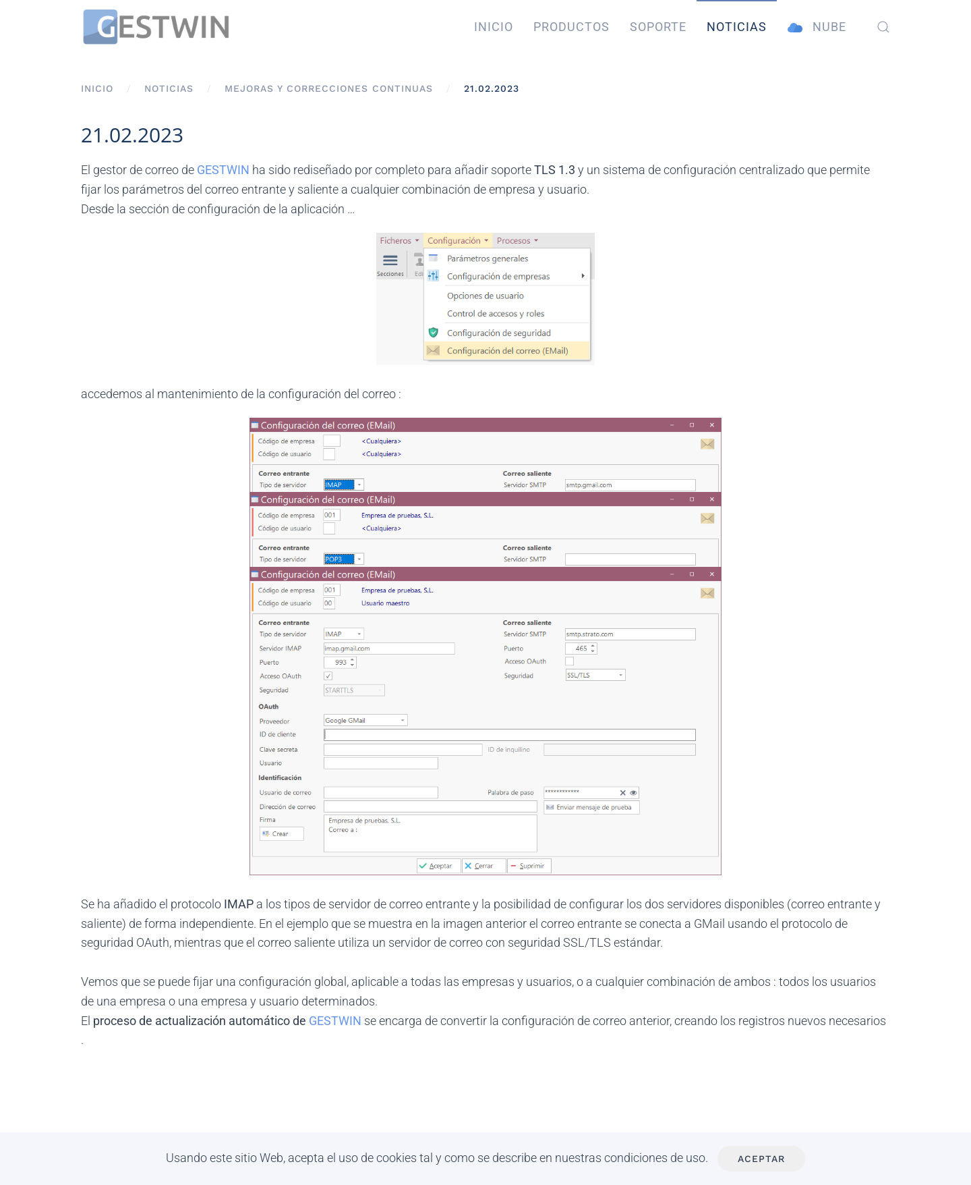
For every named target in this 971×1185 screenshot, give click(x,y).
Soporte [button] (658, 27)
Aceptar (761, 1158)
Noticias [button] (737, 27)
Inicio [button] (493, 27)
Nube (817, 27)
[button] (883, 27)
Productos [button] (571, 27)
